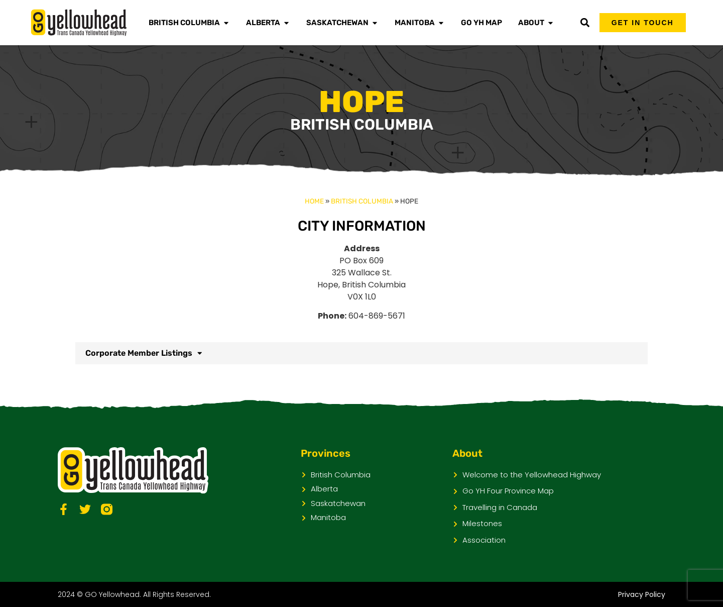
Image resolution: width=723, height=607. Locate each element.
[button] (584, 23)
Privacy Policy (641, 594)
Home (314, 201)
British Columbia (362, 201)
